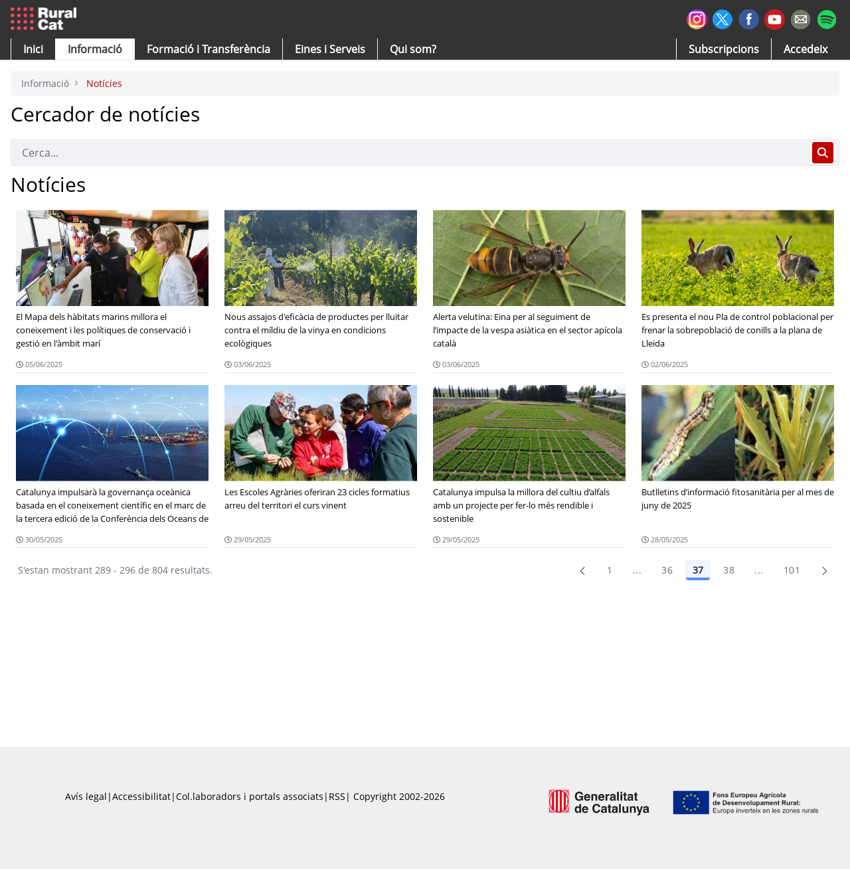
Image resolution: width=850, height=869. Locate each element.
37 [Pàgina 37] (698, 570)
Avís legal (86, 796)
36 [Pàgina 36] (667, 570)
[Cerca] (409, 152)
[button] (33, 49)
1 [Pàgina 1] (609, 570)
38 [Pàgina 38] (728, 570)
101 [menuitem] (792, 570)
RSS (337, 796)
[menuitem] (208, 49)
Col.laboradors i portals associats (249, 796)
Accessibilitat (141, 796)
